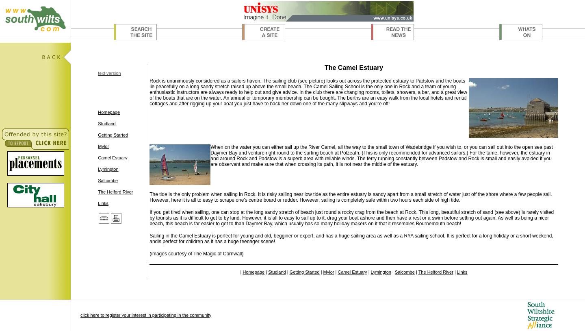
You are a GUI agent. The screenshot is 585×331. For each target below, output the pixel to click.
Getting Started (113, 135)
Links (103, 203)
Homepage (109, 112)
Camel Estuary (112, 157)
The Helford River (115, 191)
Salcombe (108, 180)
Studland (106, 123)
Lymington (108, 169)
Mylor (103, 146)
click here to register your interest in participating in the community (145, 315)
